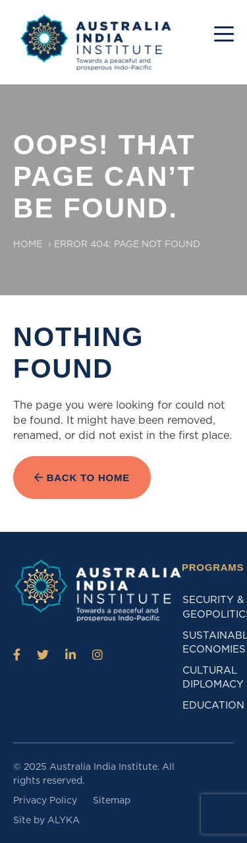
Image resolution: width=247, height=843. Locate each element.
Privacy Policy (45, 800)
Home (27, 244)
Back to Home (82, 477)
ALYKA (63, 820)
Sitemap (111, 800)
